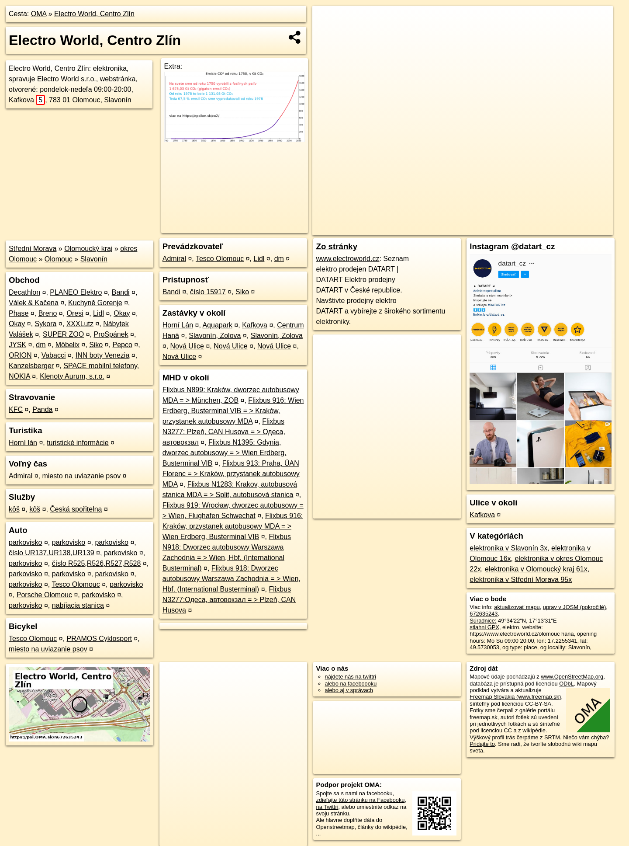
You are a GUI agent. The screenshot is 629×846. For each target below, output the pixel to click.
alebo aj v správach (349, 690)
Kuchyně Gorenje (95, 302)
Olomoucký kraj (88, 248)
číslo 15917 (208, 292)
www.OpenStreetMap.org (572, 676)
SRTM (552, 737)
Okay (122, 313)
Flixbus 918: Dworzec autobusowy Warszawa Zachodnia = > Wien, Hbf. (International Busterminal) (231, 578)
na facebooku (376, 793)
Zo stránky (337, 246)
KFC (16, 409)
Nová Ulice (187, 346)
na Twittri (327, 807)
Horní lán (23, 442)
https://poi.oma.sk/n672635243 (575, 228)
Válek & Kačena (34, 302)
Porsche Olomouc (44, 595)
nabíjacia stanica (78, 605)
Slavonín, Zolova (215, 335)
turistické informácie (77, 442)
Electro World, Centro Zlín (94, 13)
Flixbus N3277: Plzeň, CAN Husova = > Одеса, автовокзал (223, 432)
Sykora (46, 323)
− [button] (327, 34)
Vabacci (53, 355)
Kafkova (27, 100)
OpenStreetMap (465, 228)
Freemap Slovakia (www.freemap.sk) (515, 696)
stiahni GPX (484, 627)
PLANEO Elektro (76, 292)
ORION (20, 355)
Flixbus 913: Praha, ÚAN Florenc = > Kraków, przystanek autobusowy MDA (231, 474)
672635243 (484, 613)
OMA (39, 13)
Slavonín (93, 259)
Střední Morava (32, 248)
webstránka (118, 79)
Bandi (121, 292)
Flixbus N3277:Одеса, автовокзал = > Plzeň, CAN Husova (229, 599)
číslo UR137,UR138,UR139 (51, 553)
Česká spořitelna (76, 509)
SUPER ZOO (63, 334)
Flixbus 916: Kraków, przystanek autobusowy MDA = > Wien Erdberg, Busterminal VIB (232, 526)
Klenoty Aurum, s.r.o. (72, 376)
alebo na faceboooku (351, 683)
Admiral (20, 476)
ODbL (566, 683)
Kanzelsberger (31, 365)
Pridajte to (482, 744)
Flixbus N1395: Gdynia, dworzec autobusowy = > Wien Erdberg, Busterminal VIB (224, 453)
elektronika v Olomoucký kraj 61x (536, 569)
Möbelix (67, 344)
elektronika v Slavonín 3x (508, 548)
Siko (96, 344)
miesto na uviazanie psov (81, 476)
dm (40, 344)
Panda (42, 409)
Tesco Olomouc (76, 584)
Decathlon (24, 292)
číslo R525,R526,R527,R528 (96, 563)
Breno (47, 313)
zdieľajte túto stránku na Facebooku (360, 800)
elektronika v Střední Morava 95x (521, 579)
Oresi (75, 313)
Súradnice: (483, 620)
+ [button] (327, 20)
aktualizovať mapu (516, 607)
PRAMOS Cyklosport (99, 638)
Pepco (122, 344)
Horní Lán (177, 325)
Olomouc (59, 259)
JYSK (17, 344)
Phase (18, 313)
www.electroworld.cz (348, 258)
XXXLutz (79, 323)
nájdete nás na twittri (350, 676)
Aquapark (217, 325)
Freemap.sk (510, 228)
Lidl (98, 313)
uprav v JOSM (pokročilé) (574, 607)
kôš (14, 509)
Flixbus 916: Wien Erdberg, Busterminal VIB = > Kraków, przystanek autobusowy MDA (233, 411)
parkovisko (25, 542)
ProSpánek (110, 334)
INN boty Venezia (103, 355)
